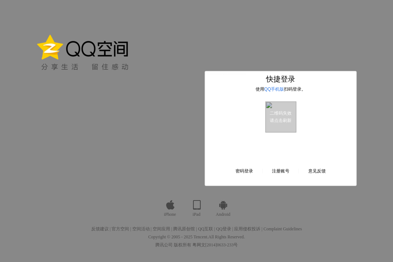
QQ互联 (205, 228)
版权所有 (182, 244)
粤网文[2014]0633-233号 (215, 244)
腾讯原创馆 (184, 228)
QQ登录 (223, 228)
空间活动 (141, 228)
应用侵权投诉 (247, 228)
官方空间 (120, 228)
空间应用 (161, 228)
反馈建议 (100, 228)
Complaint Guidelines (283, 228)
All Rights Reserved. (226, 236)
